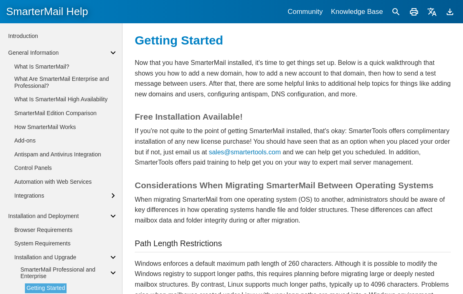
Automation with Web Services (53, 181)
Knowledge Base (357, 12)
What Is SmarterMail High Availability (60, 99)
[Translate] (432, 11)
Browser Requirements (43, 230)
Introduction (23, 36)
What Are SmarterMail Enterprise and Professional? (61, 82)
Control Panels (33, 168)
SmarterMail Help (47, 11)
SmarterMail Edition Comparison (55, 113)
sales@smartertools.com (244, 152)
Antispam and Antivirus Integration (57, 154)
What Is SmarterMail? (41, 66)
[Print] (414, 11)
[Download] (450, 11)
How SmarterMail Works (45, 127)
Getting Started (46, 288)
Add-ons (25, 140)
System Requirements (42, 243)
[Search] (396, 11)
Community (305, 12)
